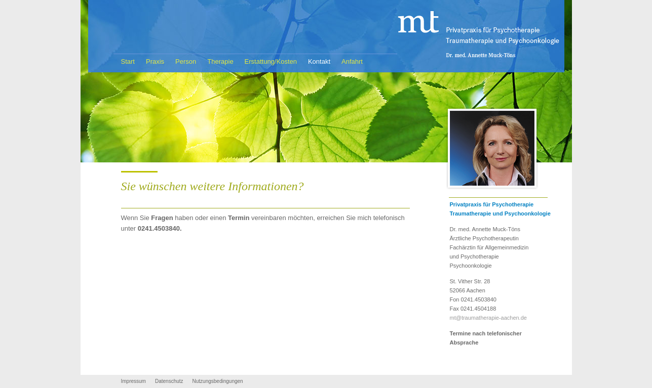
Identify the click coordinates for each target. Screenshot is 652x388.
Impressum (133, 381)
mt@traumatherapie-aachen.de (488, 318)
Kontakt (319, 61)
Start (128, 61)
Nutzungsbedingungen (218, 381)
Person (185, 61)
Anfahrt (352, 61)
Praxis (155, 61)
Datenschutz (169, 381)
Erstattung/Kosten (271, 61)
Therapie (220, 61)
